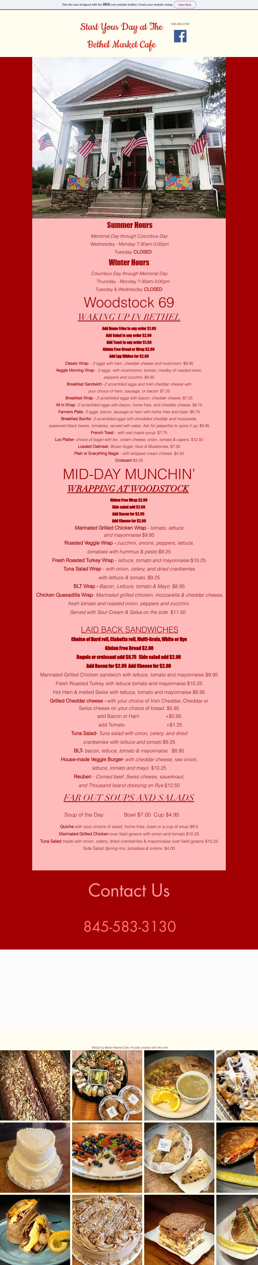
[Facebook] (180, 36)
